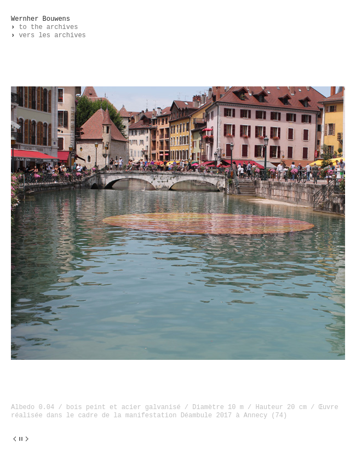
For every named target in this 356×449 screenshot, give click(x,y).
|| (20, 438)
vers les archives (48, 35)
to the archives (44, 27)
